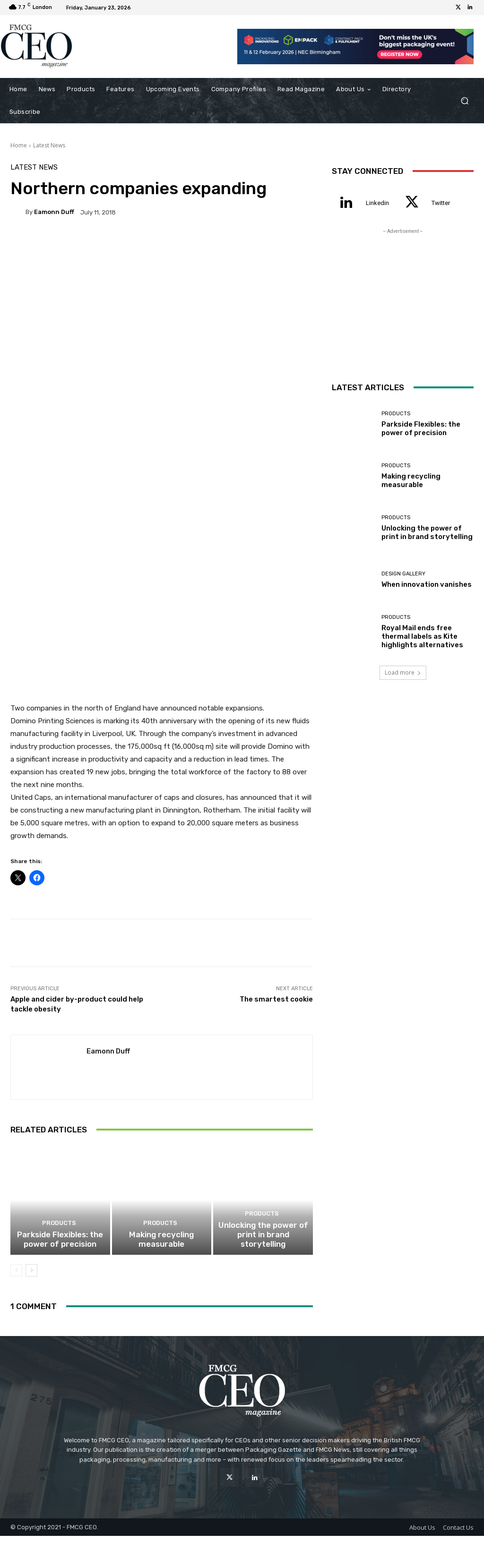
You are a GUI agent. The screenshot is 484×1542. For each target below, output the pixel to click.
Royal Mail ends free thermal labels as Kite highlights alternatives (422, 636)
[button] (464, 100)
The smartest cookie (276, 995)
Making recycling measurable (161, 1246)
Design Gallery (403, 573)
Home (18, 145)
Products (59, 1231)
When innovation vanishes (426, 584)
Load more (403, 672)
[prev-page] (16, 1276)
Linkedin (377, 202)
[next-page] (31, 1276)
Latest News (49, 145)
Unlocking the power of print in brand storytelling (263, 1246)
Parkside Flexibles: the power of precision (60, 1246)
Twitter (441, 202)
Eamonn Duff (54, 212)
